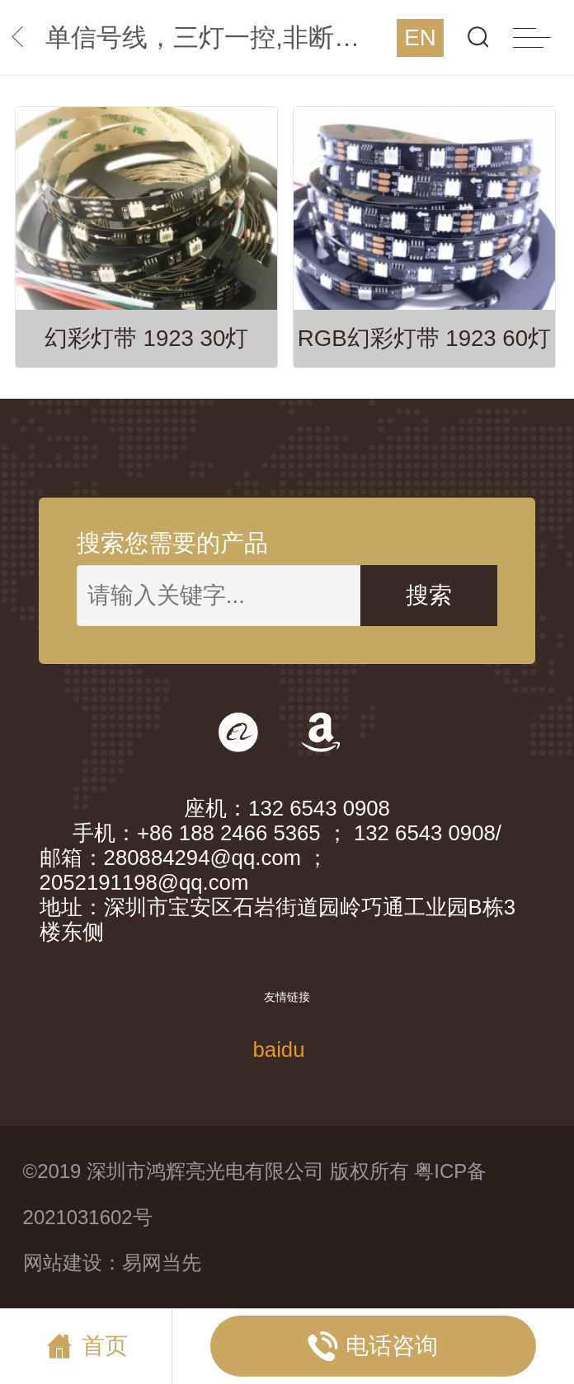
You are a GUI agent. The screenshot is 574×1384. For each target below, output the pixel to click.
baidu (278, 1049)
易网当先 (161, 1262)
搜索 (429, 595)
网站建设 (62, 1262)
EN (419, 37)
